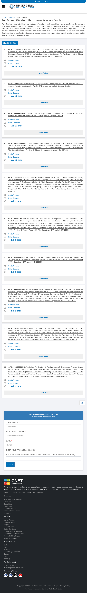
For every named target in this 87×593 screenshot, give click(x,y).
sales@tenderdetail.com (14, 568)
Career (40, 493)
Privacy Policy (65, 586)
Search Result (10, 43)
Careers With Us (10, 509)
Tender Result (9, 527)
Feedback (7, 502)
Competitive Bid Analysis (13, 531)
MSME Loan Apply (10, 538)
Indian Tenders (9, 520)
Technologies (19, 493)
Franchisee (8, 506)
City (5, 547)
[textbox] (7, 458)
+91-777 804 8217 (45, 1)
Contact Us (8, 513)
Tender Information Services (14, 534)
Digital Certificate (10, 529)
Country (7, 554)
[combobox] (43, 458)
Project (6, 524)
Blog (5, 556)
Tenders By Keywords (12, 552)
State (6, 545)
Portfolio (31, 493)
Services (8, 493)
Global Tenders (9, 522)
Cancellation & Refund (12, 511)
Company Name (13, 423)
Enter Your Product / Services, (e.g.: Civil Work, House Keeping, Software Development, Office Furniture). (40, 452)
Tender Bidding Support (12, 536)
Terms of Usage (52, 586)
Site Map (7, 558)
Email (9, 441)
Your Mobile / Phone (15, 432)
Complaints (8, 504)
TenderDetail (57, 589)
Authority (7, 549)
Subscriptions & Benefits (13, 499)
